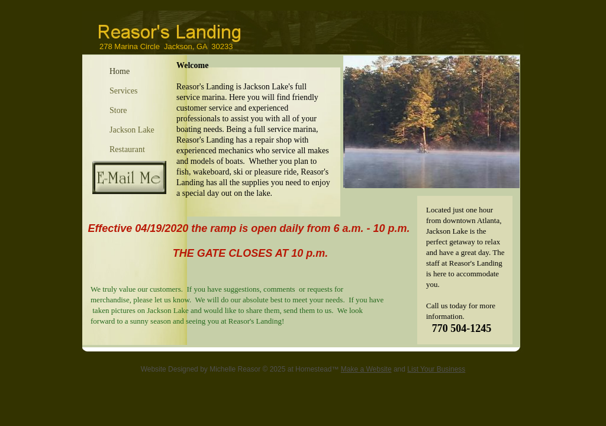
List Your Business (436, 369)
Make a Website (366, 369)
